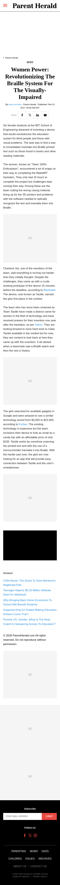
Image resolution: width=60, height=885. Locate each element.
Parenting (18, 851)
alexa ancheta (15, 104)
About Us (19, 866)
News (30, 62)
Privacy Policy (40, 877)
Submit (49, 816)
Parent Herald (11, 58)
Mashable (49, 290)
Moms (34, 851)
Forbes (23, 424)
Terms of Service (21, 877)
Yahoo (38, 324)
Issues (30, 858)
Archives (45, 858)
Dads (45, 851)
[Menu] (5, 5)
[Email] (45, 115)
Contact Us (38, 866)
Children (15, 858)
